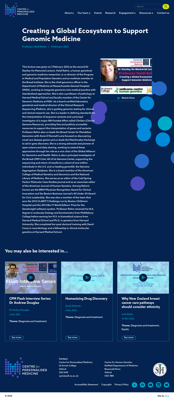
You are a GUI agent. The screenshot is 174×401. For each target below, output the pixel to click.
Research (110, 13)
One (167, 396)
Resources (145, 13)
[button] (126, 79)
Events (98, 13)
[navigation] (19, 11)
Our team (83, 13)
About (68, 13)
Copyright (106, 385)
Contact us (163, 13)
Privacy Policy (122, 385)
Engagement (126, 13)
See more (16, 338)
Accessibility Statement (86, 385)
